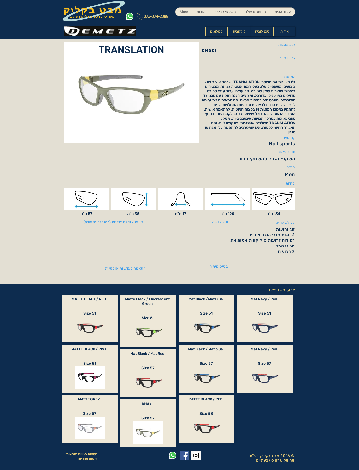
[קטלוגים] (216, 31)
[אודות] (284, 31)
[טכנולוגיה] (262, 31)
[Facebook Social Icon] (184, 455)
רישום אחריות (87, 459)
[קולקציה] (239, 31)
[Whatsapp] (129, 16)
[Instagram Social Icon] (196, 455)
